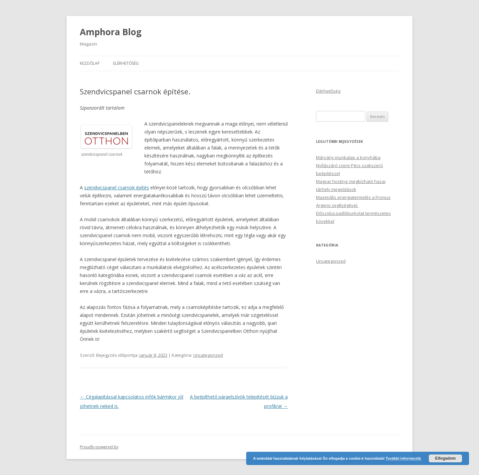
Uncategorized (208, 355)
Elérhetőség (126, 63)
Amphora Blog (110, 32)
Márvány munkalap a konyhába (348, 157)
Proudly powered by (99, 447)
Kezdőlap (90, 63)
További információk (403, 458)
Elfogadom (445, 458)
